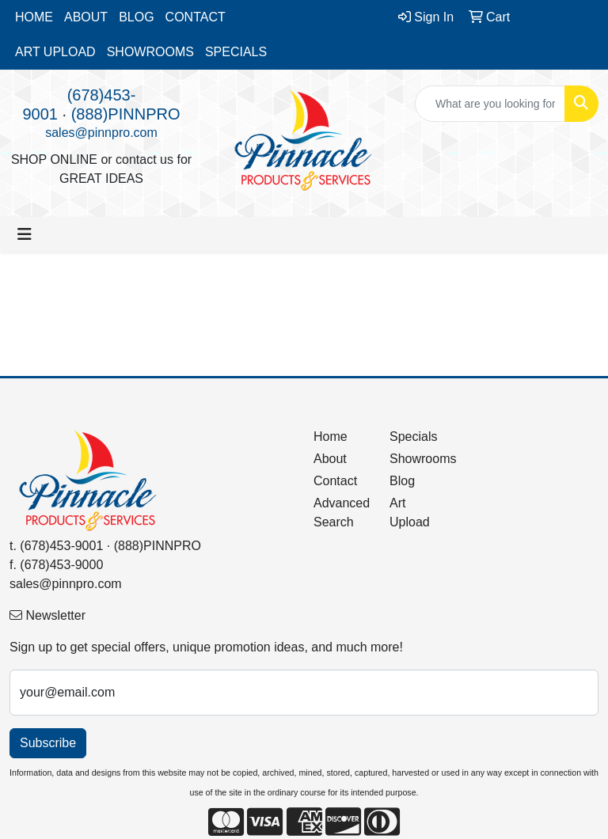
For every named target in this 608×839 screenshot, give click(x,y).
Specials (413, 436)
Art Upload (410, 512)
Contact (335, 481)
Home (331, 436)
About (330, 458)
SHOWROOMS (150, 52)
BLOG (136, 17)
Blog (402, 481)
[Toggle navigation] (24, 234)
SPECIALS (236, 52)
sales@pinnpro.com (101, 132)
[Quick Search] (490, 103)
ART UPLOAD (55, 52)
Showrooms (418, 458)
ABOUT (86, 17)
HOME (34, 17)
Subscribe (48, 743)
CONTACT (195, 17)
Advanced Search (342, 512)
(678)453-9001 (61, 545)
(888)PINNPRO (125, 114)
